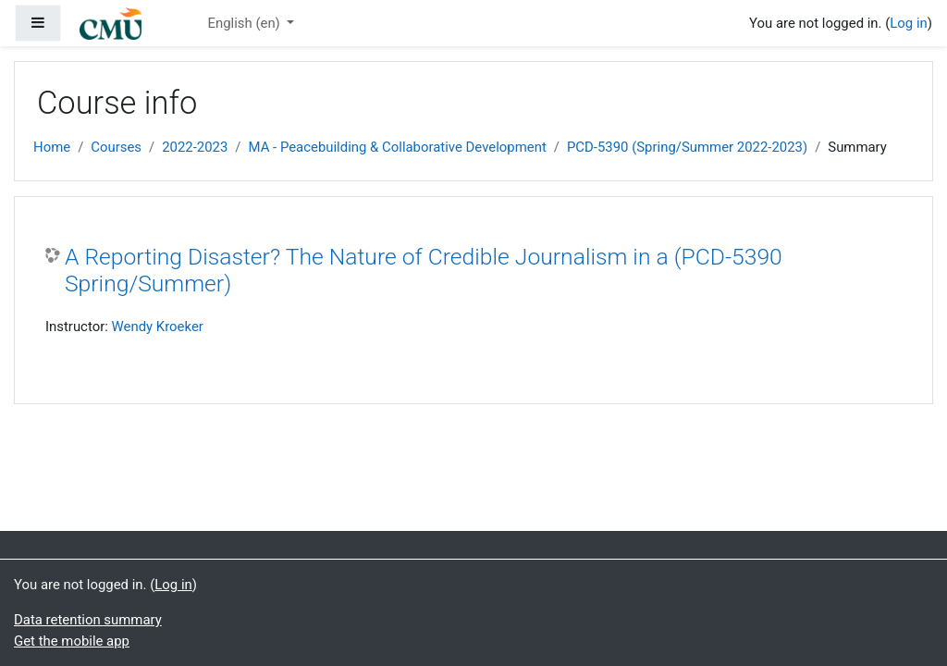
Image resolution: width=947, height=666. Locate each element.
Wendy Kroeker (157, 326)
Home (51, 147)
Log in (908, 23)
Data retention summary (88, 619)
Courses (116, 147)
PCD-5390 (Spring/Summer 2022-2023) (687, 147)
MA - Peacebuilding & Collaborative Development (398, 147)
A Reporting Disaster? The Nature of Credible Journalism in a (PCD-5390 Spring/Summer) (423, 270)
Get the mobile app (71, 641)
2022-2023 (195, 147)
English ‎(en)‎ (245, 23)
